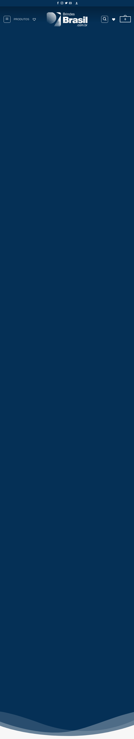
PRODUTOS (21, 19)
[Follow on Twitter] (66, 3)
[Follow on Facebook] (58, 3)
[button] (76, 3)
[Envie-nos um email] (70, 3)
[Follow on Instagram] (62, 3)
